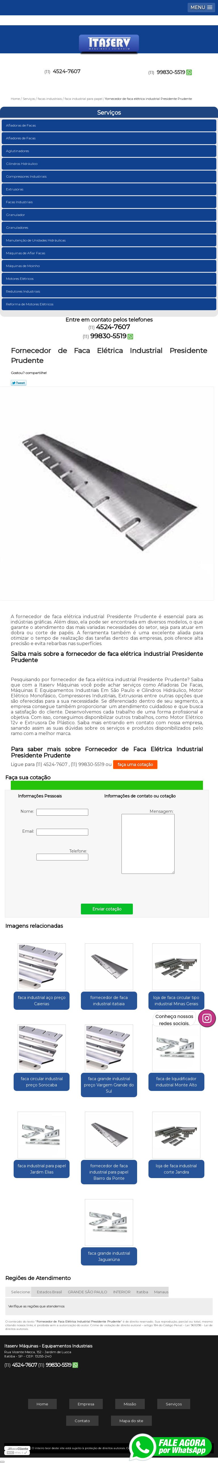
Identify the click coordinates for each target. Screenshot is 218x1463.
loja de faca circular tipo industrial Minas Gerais (176, 1000)
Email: (55, 832)
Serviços (109, 112)
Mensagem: (148, 841)
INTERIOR (122, 1292)
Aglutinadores (18, 151)
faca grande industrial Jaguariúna (109, 1256)
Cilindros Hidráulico (22, 163)
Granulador (16, 215)
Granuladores (17, 227)
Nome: (54, 812)
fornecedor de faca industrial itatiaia (109, 1000)
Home (42, 1404)
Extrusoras (15, 189)
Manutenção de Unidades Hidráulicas (36, 240)
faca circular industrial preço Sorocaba (42, 1082)
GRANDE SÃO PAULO (87, 1292)
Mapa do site (131, 1420)
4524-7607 (66, 71)
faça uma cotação (135, 764)
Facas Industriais (19, 202)
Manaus (161, 1292)
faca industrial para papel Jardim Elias (42, 1169)
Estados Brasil (49, 1292)
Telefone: (62, 854)
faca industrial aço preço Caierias (42, 1000)
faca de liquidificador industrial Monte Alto (176, 1082)
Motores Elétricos (20, 278)
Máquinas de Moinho (23, 266)
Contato (82, 1420)
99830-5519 (171, 72)
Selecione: (21, 1292)
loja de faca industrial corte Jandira (176, 1169)
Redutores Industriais (23, 291)
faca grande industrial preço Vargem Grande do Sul (109, 1085)
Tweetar (18, 383)
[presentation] (54, 881)
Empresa (86, 1404)
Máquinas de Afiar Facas (26, 253)
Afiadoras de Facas (21, 125)
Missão (130, 1404)
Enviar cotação (106, 909)
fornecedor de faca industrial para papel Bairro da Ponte (108, 1172)
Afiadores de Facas (21, 138)
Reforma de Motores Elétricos (30, 304)
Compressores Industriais (26, 176)
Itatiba (142, 1292)
